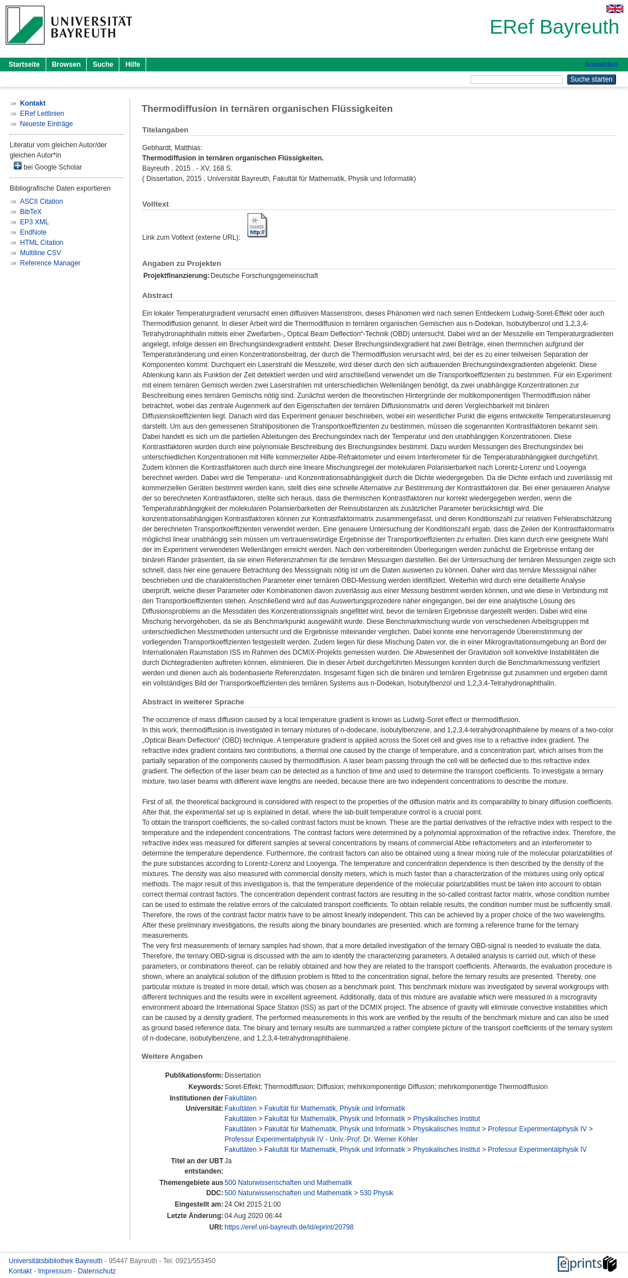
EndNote (33, 232)
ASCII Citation (41, 201)
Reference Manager (50, 263)
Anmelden (601, 64)
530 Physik (376, 1193)
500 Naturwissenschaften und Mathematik (288, 1183)
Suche (102, 64)
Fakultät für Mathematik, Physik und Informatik (334, 1108)
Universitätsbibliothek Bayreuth (56, 1261)
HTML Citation (41, 243)
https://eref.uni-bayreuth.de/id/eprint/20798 (288, 1227)
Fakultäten (240, 1098)
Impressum (56, 1271)
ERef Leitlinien (42, 114)
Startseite (24, 64)
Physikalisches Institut (446, 1119)
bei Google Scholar (48, 166)
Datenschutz (97, 1271)
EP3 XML (34, 222)
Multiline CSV (40, 253)
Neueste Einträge (46, 124)
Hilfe (132, 64)
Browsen (66, 64)
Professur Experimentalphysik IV (537, 1129)
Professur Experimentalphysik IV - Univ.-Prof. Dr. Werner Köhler (321, 1139)
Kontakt (21, 1271)
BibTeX (31, 212)
